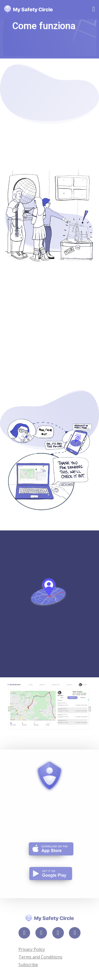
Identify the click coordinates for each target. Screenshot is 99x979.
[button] (9, 708)
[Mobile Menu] (93, 10)
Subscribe (28, 964)
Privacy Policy (31, 949)
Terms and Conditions (40, 957)
